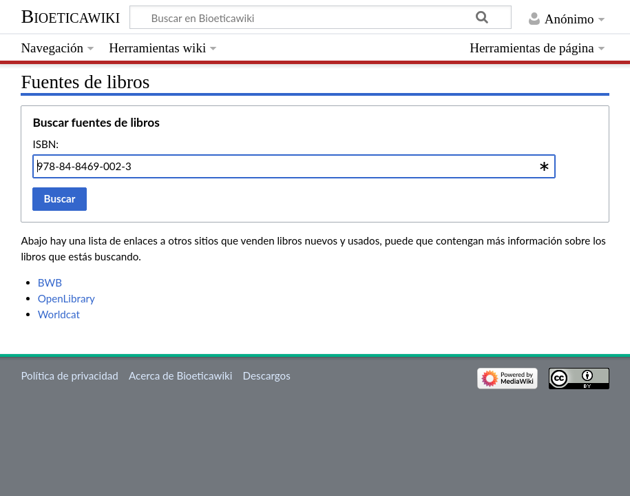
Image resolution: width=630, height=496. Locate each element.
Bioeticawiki (70, 16)
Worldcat (59, 314)
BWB (50, 282)
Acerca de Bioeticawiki (180, 375)
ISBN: (45, 144)
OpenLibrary (66, 298)
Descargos (267, 375)
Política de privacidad (69, 375)
